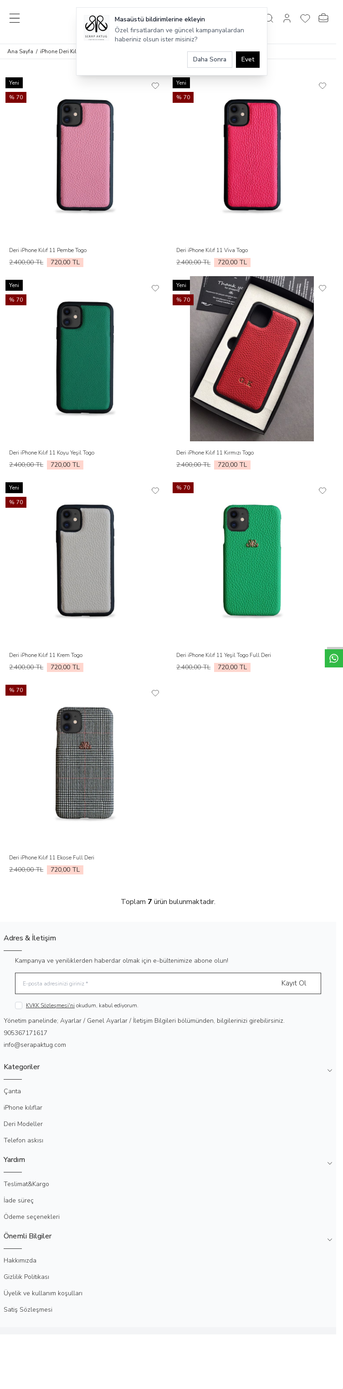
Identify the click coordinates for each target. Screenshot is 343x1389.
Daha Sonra (209, 59)
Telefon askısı (23, 1140)
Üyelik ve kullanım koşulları (43, 1293)
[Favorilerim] (305, 18)
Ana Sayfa (20, 51)
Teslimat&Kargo (26, 1184)
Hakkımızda (20, 1260)
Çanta (12, 1091)
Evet (247, 59)
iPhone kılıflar (23, 1107)
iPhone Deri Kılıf (60, 51)
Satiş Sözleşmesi (28, 1309)
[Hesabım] (287, 18)
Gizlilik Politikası (26, 1277)
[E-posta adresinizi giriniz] (168, 983)
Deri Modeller (23, 1124)
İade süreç (19, 1200)
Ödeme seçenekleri (32, 1216)
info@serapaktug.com (35, 1044)
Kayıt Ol (294, 983)
